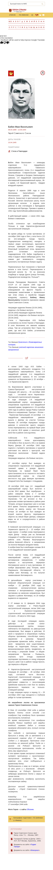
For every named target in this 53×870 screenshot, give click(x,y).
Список (12, 15)
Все (10, 21)
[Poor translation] (6, 42)
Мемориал (35, 850)
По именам (23, 15)
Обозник (30, 809)
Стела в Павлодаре (19, 151)
